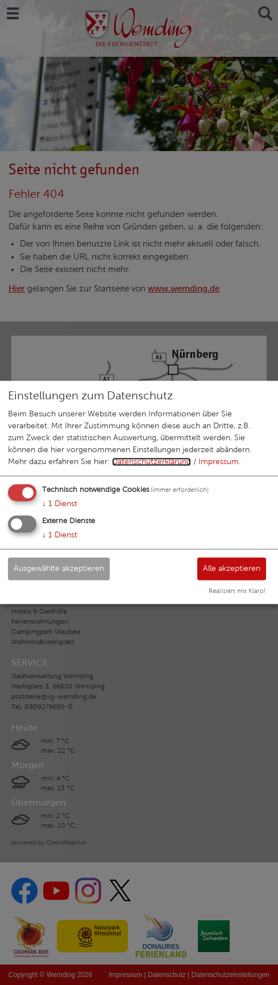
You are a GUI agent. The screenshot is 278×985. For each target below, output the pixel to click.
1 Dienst (59, 503)
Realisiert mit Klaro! (237, 591)
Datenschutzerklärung (151, 461)
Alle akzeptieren (231, 568)
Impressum (218, 461)
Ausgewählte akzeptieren (59, 568)
